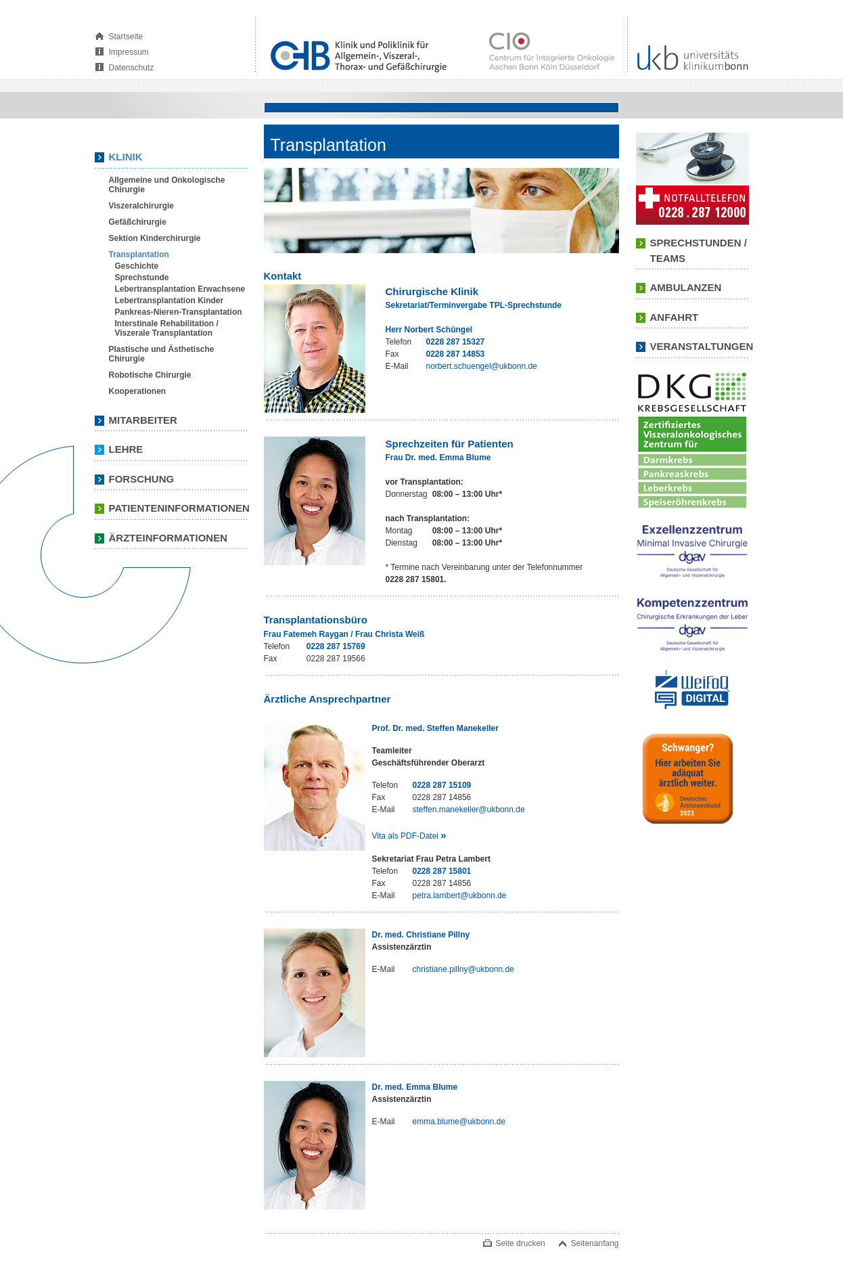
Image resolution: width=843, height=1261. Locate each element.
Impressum (129, 52)
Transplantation (139, 254)
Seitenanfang (595, 1243)
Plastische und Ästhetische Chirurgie (161, 354)
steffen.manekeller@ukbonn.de (469, 809)
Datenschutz (131, 67)
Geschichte (137, 266)
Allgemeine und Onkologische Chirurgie (167, 184)
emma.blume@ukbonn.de (459, 1121)
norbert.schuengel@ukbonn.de (481, 366)
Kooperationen (137, 391)
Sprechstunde (142, 277)
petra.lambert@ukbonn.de (460, 895)
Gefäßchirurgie (137, 222)
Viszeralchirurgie (142, 206)
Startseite (126, 36)
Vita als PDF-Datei (409, 835)
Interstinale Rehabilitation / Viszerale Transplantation (167, 328)
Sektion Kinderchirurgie (155, 238)
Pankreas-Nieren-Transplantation (178, 312)
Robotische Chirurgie (150, 375)
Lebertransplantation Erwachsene (180, 289)
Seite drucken (520, 1243)
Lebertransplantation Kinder (169, 300)
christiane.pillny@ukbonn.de (463, 969)
